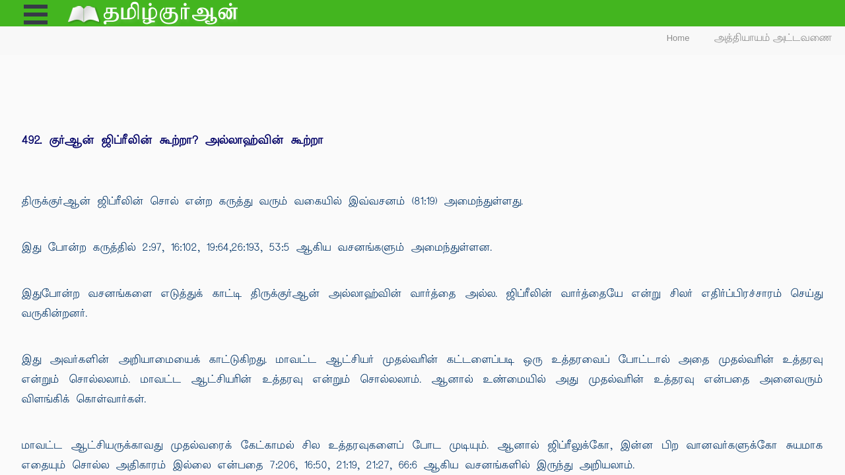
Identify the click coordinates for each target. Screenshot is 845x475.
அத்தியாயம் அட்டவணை (773, 38)
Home (678, 38)
